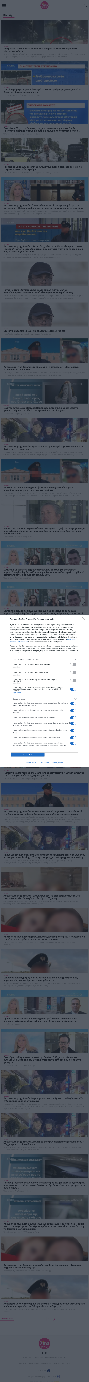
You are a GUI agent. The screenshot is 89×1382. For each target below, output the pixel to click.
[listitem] (44, 659)
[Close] (84, 619)
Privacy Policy (57, 763)
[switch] (73, 664)
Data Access (44, 763)
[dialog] (44, 691)
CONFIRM (27, 754)
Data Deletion (31, 763)
